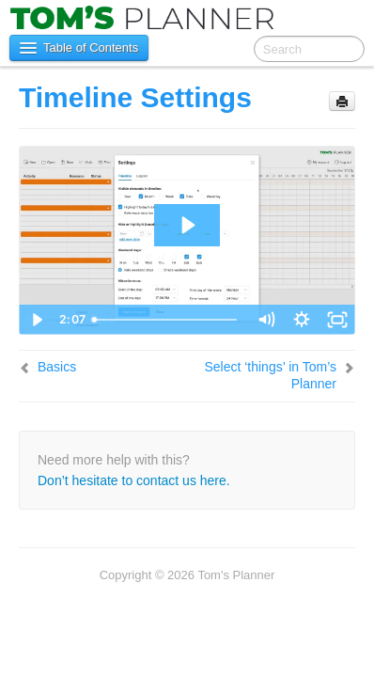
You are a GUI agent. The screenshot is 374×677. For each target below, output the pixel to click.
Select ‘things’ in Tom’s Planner (270, 375)
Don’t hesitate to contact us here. (134, 480)
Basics (57, 366)
